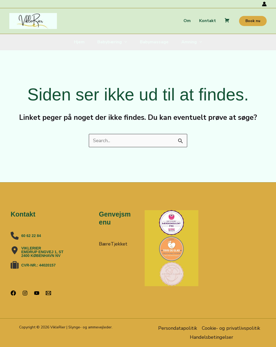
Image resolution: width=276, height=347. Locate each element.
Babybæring (112, 42)
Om (187, 21)
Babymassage (154, 42)
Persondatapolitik (177, 328)
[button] (253, 21)
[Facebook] (13, 293)
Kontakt (207, 21)
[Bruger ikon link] (264, 4)
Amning (191, 42)
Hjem (79, 42)
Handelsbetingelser (211, 337)
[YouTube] (36, 293)
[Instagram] (25, 293)
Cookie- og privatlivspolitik (231, 328)
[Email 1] (48, 293)
